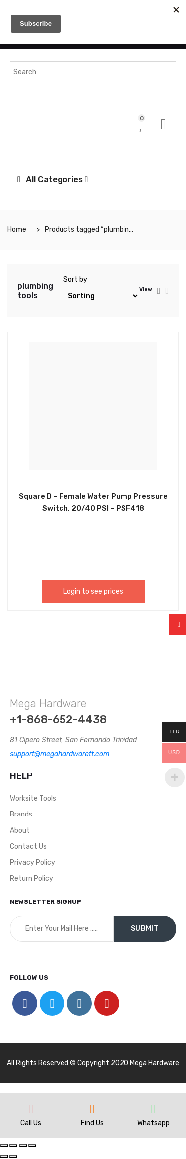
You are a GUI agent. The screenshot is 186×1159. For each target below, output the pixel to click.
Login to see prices (93, 591)
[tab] (159, 291)
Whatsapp (153, 1123)
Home (16, 229)
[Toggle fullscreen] (23, 1145)
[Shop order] (101, 296)
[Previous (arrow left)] (4, 1156)
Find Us (92, 1123)
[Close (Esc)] (4, 1145)
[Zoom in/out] (32, 1145)
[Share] (13, 1145)
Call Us (30, 1123)
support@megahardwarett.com (59, 754)
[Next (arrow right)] (13, 1156)
